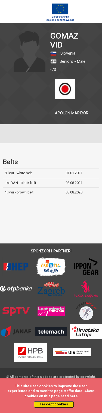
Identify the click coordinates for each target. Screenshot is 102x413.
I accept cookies (54, 404)
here (74, 396)
